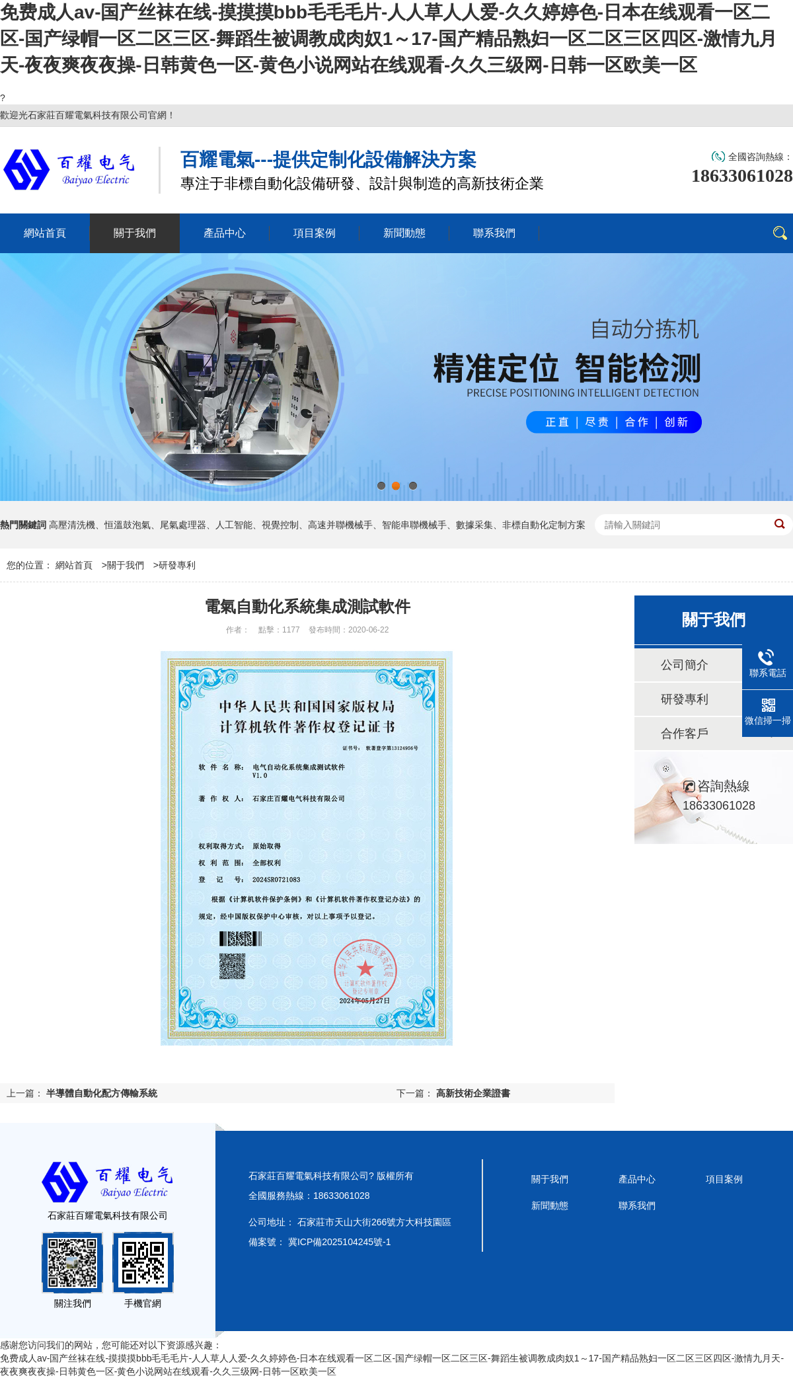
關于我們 (125, 565)
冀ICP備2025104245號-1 (339, 1242)
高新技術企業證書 (473, 1093)
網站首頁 (74, 565)
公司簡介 (684, 664)
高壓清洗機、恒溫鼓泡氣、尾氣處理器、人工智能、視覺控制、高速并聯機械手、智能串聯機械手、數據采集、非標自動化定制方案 (317, 524)
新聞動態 (549, 1205)
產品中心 (637, 1179)
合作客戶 (684, 733)
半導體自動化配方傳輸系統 (101, 1093)
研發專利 (177, 565)
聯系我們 (637, 1205)
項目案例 (724, 1179)
